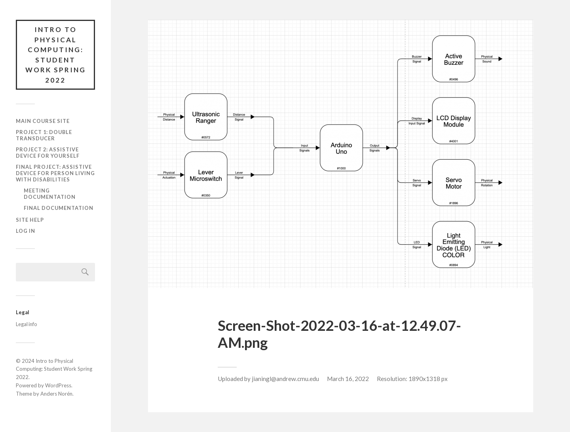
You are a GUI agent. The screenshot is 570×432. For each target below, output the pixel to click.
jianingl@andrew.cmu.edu (285, 378)
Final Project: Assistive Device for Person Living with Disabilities (55, 173)
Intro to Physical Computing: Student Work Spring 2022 (55, 54)
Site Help (30, 220)
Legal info (26, 324)
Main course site (43, 121)
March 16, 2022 (348, 378)
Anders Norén (56, 393)
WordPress (58, 385)
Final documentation (58, 208)
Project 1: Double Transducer (44, 135)
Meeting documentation (50, 193)
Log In (25, 231)
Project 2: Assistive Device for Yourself (48, 152)
